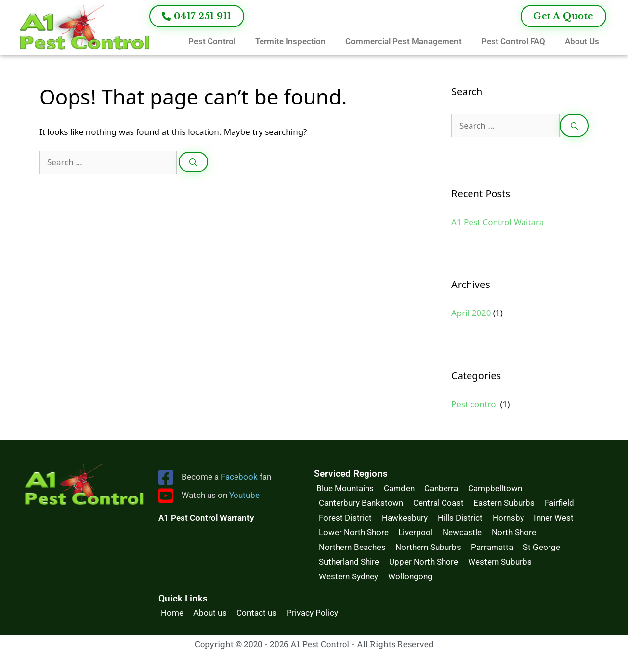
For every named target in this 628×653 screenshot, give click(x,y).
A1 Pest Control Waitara (497, 222)
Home (172, 613)
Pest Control (212, 41)
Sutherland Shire (349, 562)
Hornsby (508, 517)
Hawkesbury (405, 517)
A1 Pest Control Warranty (206, 517)
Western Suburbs (500, 562)
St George (541, 547)
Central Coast (438, 503)
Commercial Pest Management (403, 41)
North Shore (514, 532)
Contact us (256, 613)
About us (210, 613)
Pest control (474, 404)
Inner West (554, 517)
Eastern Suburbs (504, 503)
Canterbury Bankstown (361, 503)
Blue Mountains (345, 488)
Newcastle (462, 532)
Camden (399, 488)
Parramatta (492, 547)
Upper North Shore (423, 562)
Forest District (345, 517)
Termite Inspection (290, 41)
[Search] (193, 162)
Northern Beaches (352, 547)
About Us (582, 41)
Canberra (441, 488)
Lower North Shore (354, 532)
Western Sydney (348, 576)
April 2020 (471, 312)
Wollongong (410, 576)
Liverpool (415, 532)
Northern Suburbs (428, 547)
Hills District (460, 517)
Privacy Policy (312, 613)
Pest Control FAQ (513, 41)
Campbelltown (495, 488)
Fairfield (559, 503)
